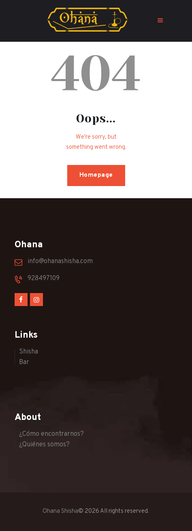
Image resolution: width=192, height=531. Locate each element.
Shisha (28, 352)
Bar (24, 362)
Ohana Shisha (60, 511)
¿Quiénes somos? (44, 445)
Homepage (96, 175)
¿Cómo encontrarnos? (51, 434)
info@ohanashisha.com (60, 261)
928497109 (44, 278)
